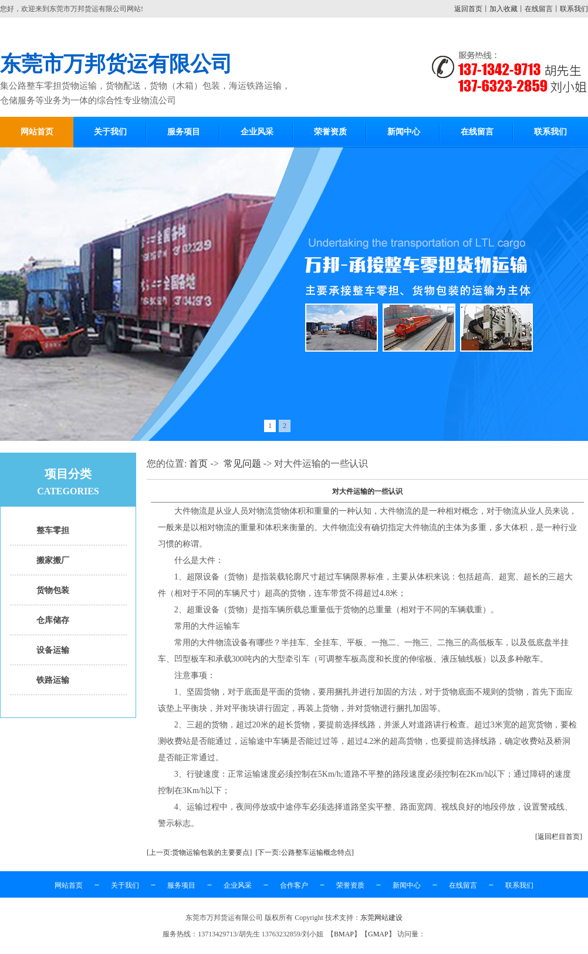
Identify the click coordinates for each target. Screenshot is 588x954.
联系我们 (574, 9)
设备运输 (52, 650)
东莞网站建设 (381, 917)
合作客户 (294, 885)
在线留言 (539, 9)
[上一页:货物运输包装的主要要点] (199, 852)
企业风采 (257, 131)
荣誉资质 (330, 131)
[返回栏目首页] (558, 836)
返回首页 (468, 9)
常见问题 (242, 463)
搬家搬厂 (52, 560)
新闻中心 (403, 131)
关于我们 (110, 131)
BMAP (344, 934)
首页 (198, 463)
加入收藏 (503, 9)
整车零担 (52, 530)
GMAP (378, 934)
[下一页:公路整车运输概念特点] (304, 852)
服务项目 (183, 131)
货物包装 (52, 590)
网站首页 (37, 131)
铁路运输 (52, 680)
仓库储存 (52, 620)
